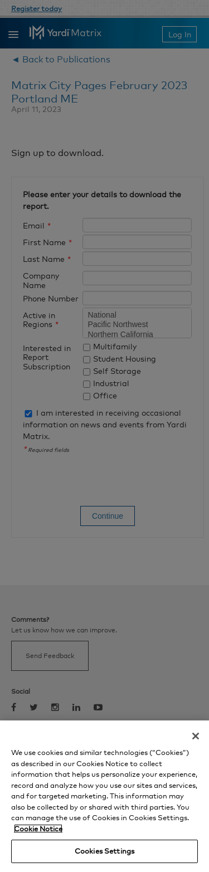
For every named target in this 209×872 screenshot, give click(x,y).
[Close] (195, 736)
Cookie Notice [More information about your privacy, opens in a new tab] (38, 828)
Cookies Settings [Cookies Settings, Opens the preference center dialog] (104, 850)
